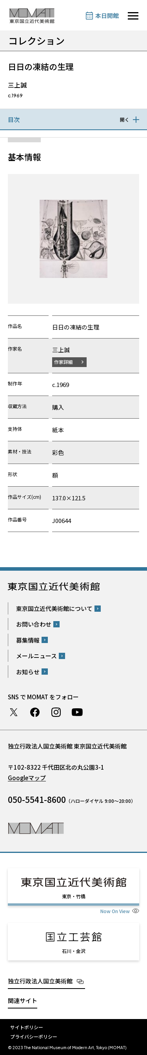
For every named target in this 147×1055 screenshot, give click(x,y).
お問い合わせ (33, 624)
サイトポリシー (26, 1027)
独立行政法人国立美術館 (40, 981)
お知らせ (28, 672)
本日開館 (107, 15)
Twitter (14, 712)
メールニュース (36, 656)
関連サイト (22, 1000)
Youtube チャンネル (77, 712)
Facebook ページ (35, 712)
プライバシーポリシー (33, 1036)
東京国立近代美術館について (54, 608)
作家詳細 (63, 361)
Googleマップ (27, 778)
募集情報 (28, 640)
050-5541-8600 (37, 799)
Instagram (56, 712)
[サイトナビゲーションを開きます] (133, 16)
